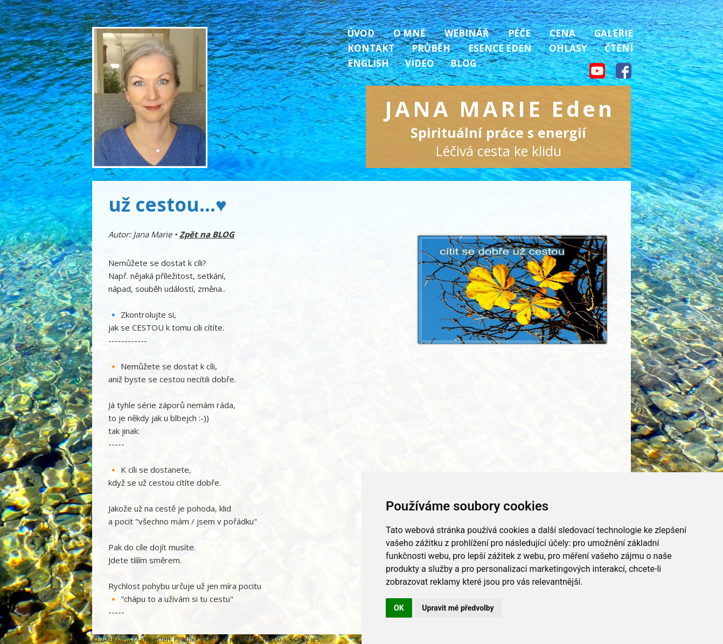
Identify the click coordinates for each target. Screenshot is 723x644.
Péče (519, 33)
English (368, 63)
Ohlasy (568, 48)
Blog (463, 63)
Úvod (360, 33)
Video (419, 63)
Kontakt (370, 48)
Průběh (431, 48)
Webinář (466, 33)
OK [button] (399, 608)
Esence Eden (500, 48)
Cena (562, 33)
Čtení (618, 48)
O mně (409, 33)
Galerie (613, 33)
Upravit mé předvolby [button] (457, 608)
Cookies (307, 639)
